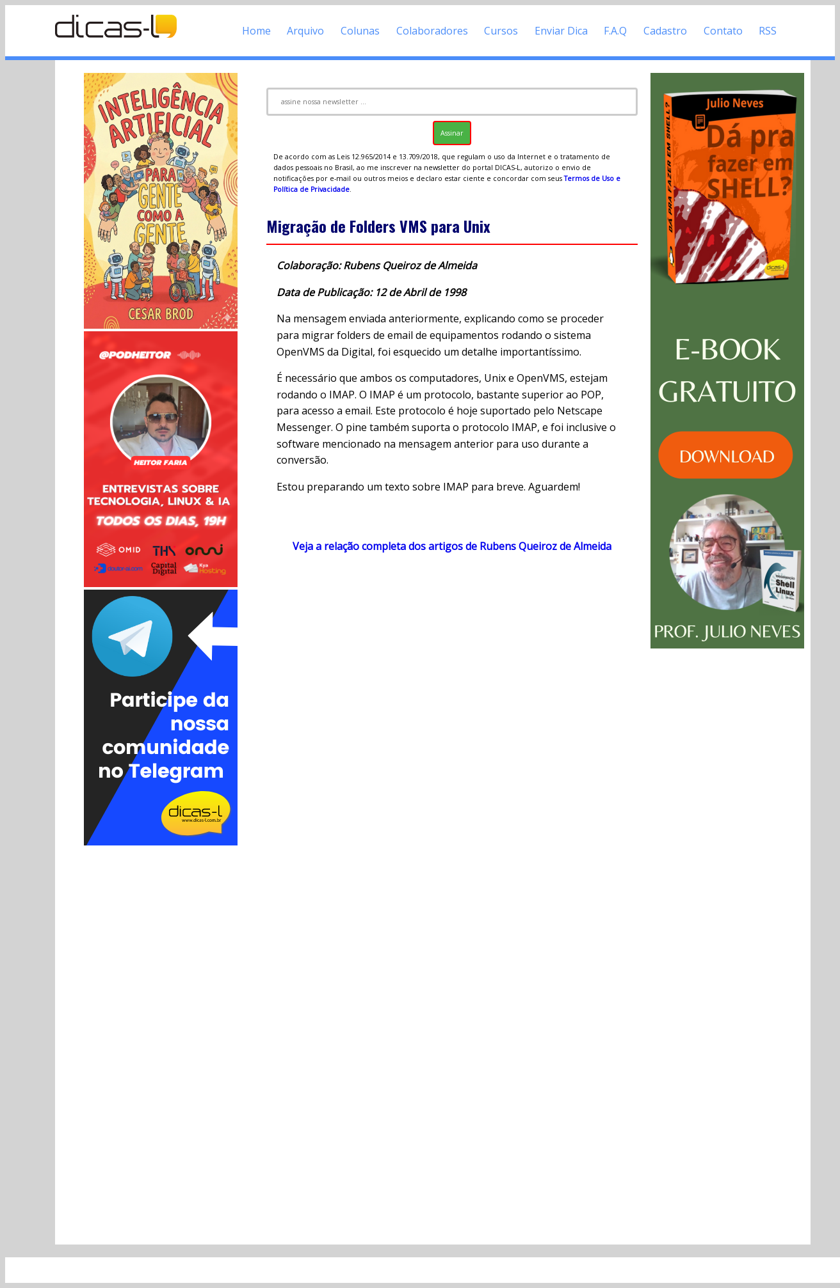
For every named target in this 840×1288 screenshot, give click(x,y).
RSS (768, 31)
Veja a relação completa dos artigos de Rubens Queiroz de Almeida (452, 546)
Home (256, 31)
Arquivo (305, 31)
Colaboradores (432, 31)
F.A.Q (615, 31)
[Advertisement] (161, 1040)
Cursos (501, 31)
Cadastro (665, 31)
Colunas (360, 31)
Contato (723, 31)
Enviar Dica (561, 31)
